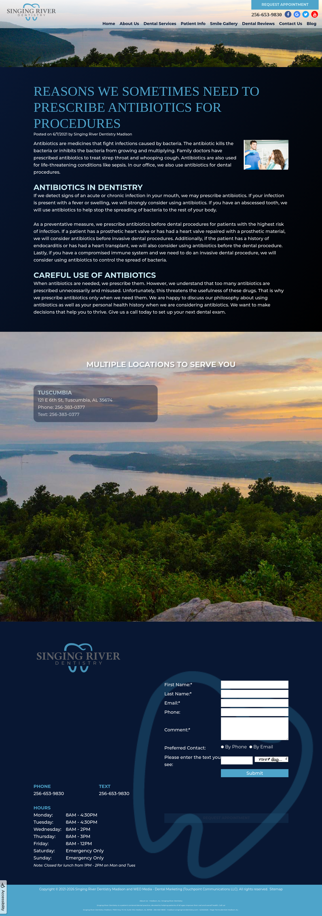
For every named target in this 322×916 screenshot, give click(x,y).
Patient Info (193, 23)
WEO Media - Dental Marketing (157, 889)
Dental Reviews (258, 23)
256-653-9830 (266, 14)
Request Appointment (285, 4)
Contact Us (290, 23)
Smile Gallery (223, 23)
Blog (311, 23)
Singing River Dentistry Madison (100, 889)
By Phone (235, 746)
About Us (129, 23)
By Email (262, 746)
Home (108, 23)
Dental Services (160, 23)
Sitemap (276, 889)
